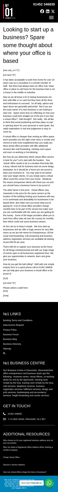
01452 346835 (44, 4)
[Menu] (51, 17)
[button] (42, 11)
